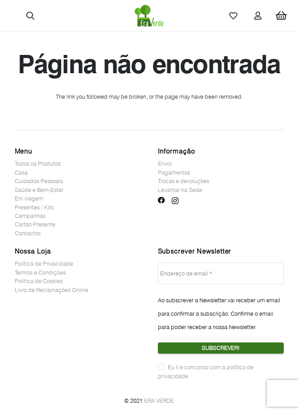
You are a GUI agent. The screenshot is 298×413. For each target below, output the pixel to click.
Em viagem (29, 198)
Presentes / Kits (34, 207)
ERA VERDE (159, 400)
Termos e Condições (40, 272)
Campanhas (30, 215)
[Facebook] (161, 200)
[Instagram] (175, 200)
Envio (165, 163)
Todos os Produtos (38, 163)
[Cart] (281, 15)
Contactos (28, 233)
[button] (31, 16)
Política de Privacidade (44, 263)
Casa (21, 172)
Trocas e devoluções (183, 180)
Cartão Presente (35, 224)
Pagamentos (174, 172)
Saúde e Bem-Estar (39, 189)
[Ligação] (149, 15)
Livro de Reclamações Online (51, 289)
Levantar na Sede (180, 189)
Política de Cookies (39, 280)
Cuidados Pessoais (39, 180)
